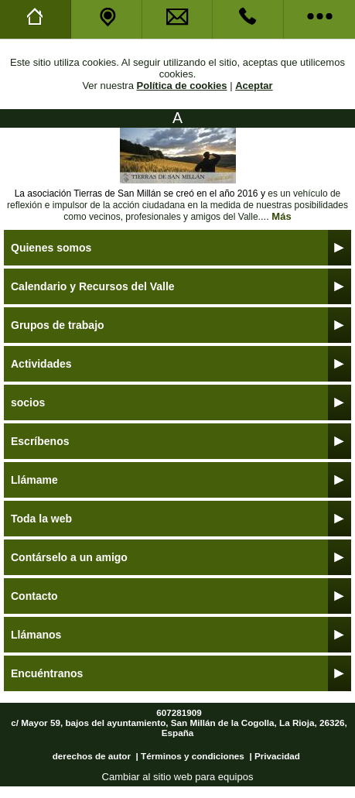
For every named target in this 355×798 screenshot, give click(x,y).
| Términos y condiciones (190, 756)
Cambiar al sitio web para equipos (178, 777)
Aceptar (253, 85)
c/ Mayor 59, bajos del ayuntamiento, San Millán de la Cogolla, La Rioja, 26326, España (179, 728)
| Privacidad (274, 756)
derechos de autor (92, 756)
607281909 (179, 712)
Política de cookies (182, 85)
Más (281, 216)
